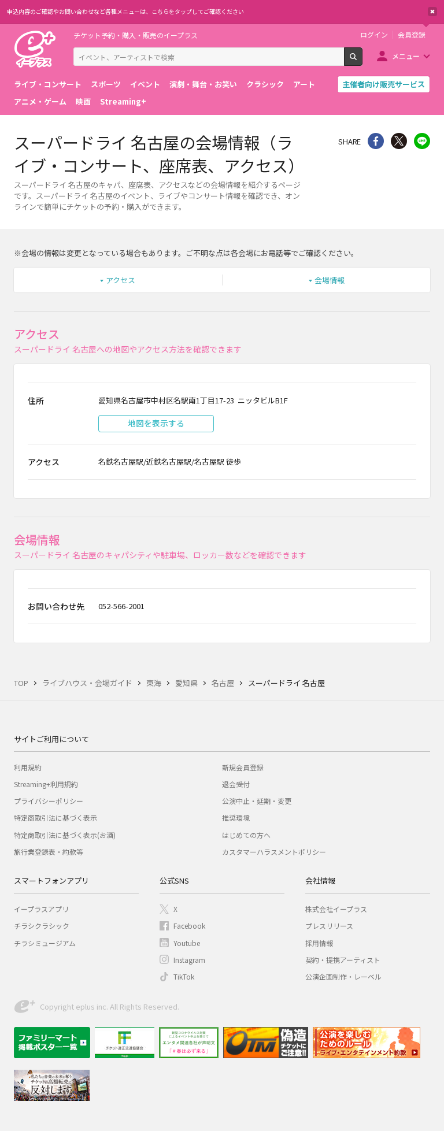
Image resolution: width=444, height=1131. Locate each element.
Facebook (189, 925)
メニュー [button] (406, 56)
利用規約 (28, 767)
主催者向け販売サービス (383, 84)
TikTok (183, 976)
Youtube (186, 943)
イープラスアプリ (41, 909)
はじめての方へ (246, 835)
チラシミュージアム (45, 943)
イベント (145, 84)
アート (304, 84)
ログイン (374, 35)
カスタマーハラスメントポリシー (274, 851)
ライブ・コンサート (48, 84)
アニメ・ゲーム (40, 101)
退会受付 (236, 784)
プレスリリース (329, 925)
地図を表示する (156, 423)
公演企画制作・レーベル (343, 976)
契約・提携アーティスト (342, 960)
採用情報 (319, 943)
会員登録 (412, 35)
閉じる (432, 11)
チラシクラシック (41, 925)
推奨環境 (236, 817)
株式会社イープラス (336, 909)
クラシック (265, 84)
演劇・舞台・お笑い (203, 84)
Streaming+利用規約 (46, 784)
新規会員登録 (243, 767)
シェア (376, 141)
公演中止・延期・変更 (256, 801)
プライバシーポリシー (48, 801)
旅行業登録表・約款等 (48, 851)
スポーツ (106, 84)
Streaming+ (123, 101)
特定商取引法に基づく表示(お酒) (65, 835)
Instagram (189, 960)
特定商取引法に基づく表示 (55, 817)
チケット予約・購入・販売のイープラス (135, 35)
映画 (83, 101)
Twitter (399, 141)
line (422, 141)
